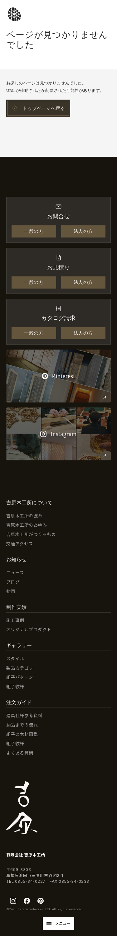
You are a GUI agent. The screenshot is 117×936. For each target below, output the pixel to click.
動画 (10, 591)
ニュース (15, 572)
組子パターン (19, 677)
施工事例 (15, 620)
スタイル (15, 658)
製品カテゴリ (19, 667)
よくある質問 (19, 752)
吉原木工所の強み (24, 515)
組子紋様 (15, 686)
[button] (59, 923)
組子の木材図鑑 (22, 734)
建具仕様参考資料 (24, 715)
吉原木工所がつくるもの (31, 534)
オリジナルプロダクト (28, 629)
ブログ (13, 582)
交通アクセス (19, 543)
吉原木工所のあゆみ (26, 525)
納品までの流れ (22, 724)
